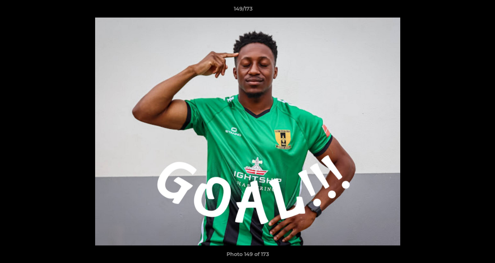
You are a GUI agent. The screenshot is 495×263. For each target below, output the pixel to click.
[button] (464, 10)
